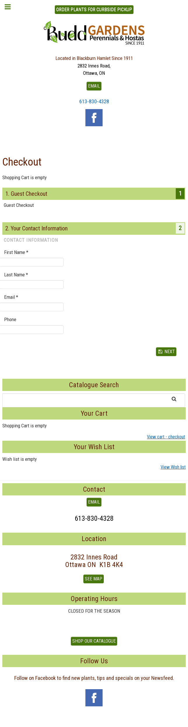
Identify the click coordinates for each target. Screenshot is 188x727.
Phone (10, 319)
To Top (94, 721)
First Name (16, 252)
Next (166, 351)
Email (11, 297)
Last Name (16, 275)
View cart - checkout (166, 437)
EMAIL (94, 86)
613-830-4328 (94, 101)
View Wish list (173, 467)
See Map (93, 579)
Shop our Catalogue (94, 641)
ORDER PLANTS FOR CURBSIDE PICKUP (94, 9)
